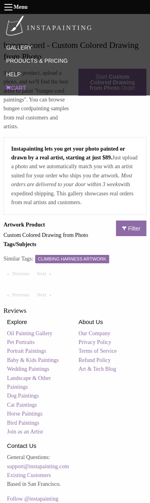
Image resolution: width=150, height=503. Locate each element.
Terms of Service (97, 351)
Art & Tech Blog (97, 369)
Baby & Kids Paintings (33, 360)
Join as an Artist (25, 432)
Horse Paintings (25, 414)
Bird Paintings (23, 423)
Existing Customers (29, 475)
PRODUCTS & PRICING (37, 61)
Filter (131, 228)
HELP (13, 74)
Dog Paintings (23, 396)
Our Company (94, 333)
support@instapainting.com (38, 466)
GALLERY (19, 47)
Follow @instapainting (32, 499)
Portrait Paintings (26, 351)
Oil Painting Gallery (30, 333)
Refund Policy (94, 360)
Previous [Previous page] (22, 273)
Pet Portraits (21, 342)
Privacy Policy (94, 342)
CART (16, 88)
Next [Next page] (46, 273)
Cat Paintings (22, 405)
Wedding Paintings (28, 369)
